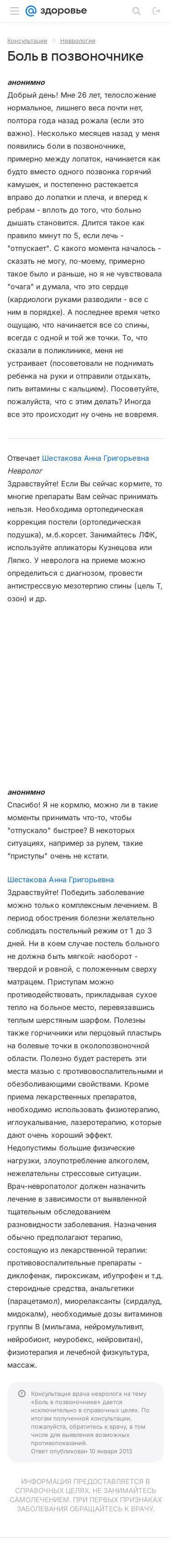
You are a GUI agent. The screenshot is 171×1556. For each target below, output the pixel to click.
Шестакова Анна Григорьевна (95, 458)
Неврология (77, 40)
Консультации (27, 40)
